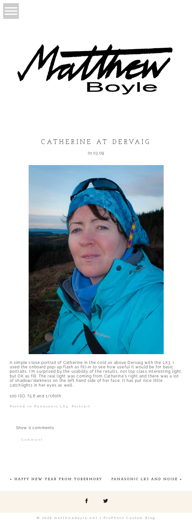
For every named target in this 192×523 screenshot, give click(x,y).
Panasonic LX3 (51, 406)
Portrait (81, 406)
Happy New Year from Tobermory (58, 479)
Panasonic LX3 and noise (144, 479)
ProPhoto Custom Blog (129, 518)
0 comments (35, 428)
